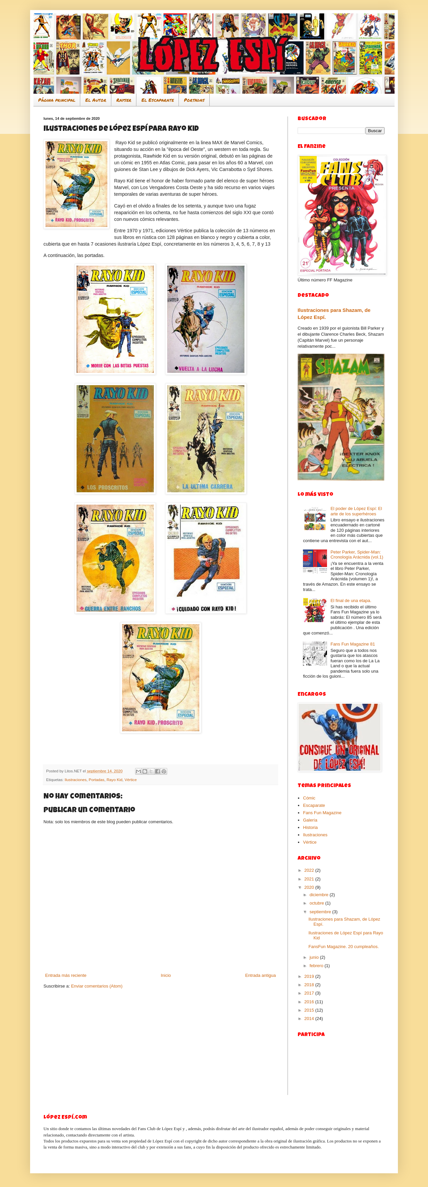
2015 (309, 1010)
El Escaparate (157, 99)
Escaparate (314, 805)
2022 (309, 870)
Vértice (131, 779)
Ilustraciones (76, 779)
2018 (309, 984)
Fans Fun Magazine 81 (352, 644)
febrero (317, 965)
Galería (310, 820)
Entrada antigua (260, 975)
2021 (309, 878)
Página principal (56, 99)
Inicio (166, 975)
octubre (317, 903)
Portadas (194, 99)
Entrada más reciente (66, 975)
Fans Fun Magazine (322, 812)
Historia (310, 827)
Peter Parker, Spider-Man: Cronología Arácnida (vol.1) (356, 554)
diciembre (320, 894)
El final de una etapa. (350, 600)
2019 (309, 976)
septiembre (321, 911)
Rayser (123, 99)
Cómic (309, 797)
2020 (309, 887)
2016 (309, 1001)
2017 (309, 993)
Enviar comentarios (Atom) (96, 986)
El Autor (95, 99)
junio (315, 957)
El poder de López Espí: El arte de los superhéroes (356, 511)
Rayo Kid (114, 779)
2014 (309, 1018)
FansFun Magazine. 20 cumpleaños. (343, 946)
